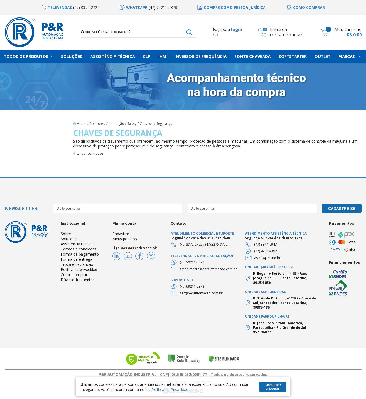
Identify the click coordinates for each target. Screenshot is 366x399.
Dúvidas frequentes (78, 279)
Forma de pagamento (80, 254)
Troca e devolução (77, 264)
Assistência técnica (77, 243)
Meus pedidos (124, 238)
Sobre (66, 233)
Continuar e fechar (273, 387)
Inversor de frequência (200, 56)
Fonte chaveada (253, 56)
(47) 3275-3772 (216, 244)
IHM (162, 56)
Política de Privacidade (171, 389)
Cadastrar (120, 233)
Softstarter (293, 56)
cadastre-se (341, 208)
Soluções (71, 56)
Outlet (323, 56)
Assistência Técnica (112, 56)
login (236, 29)
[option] (70, 7)
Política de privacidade (80, 269)
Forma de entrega (76, 259)
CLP (146, 56)
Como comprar (74, 274)
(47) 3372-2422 (191, 244)
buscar (189, 32)
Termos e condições (78, 249)
